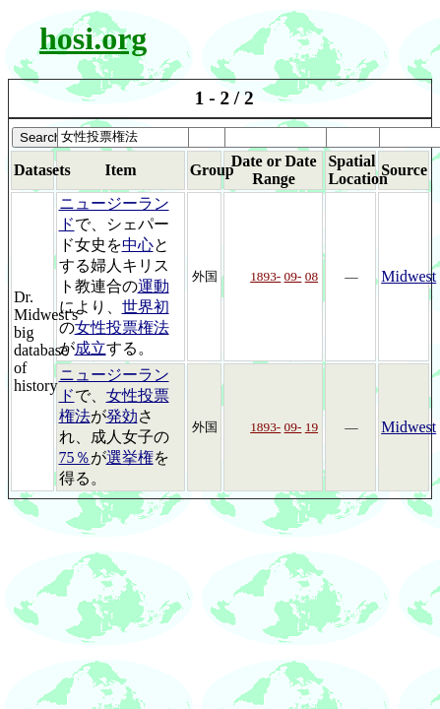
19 (311, 426)
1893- (265, 276)
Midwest (408, 276)
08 (311, 276)
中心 (138, 244)
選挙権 (130, 457)
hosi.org (93, 38)
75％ (75, 457)
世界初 (145, 306)
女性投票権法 (122, 327)
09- (293, 276)
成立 (90, 348)
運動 (153, 286)
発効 (122, 416)
